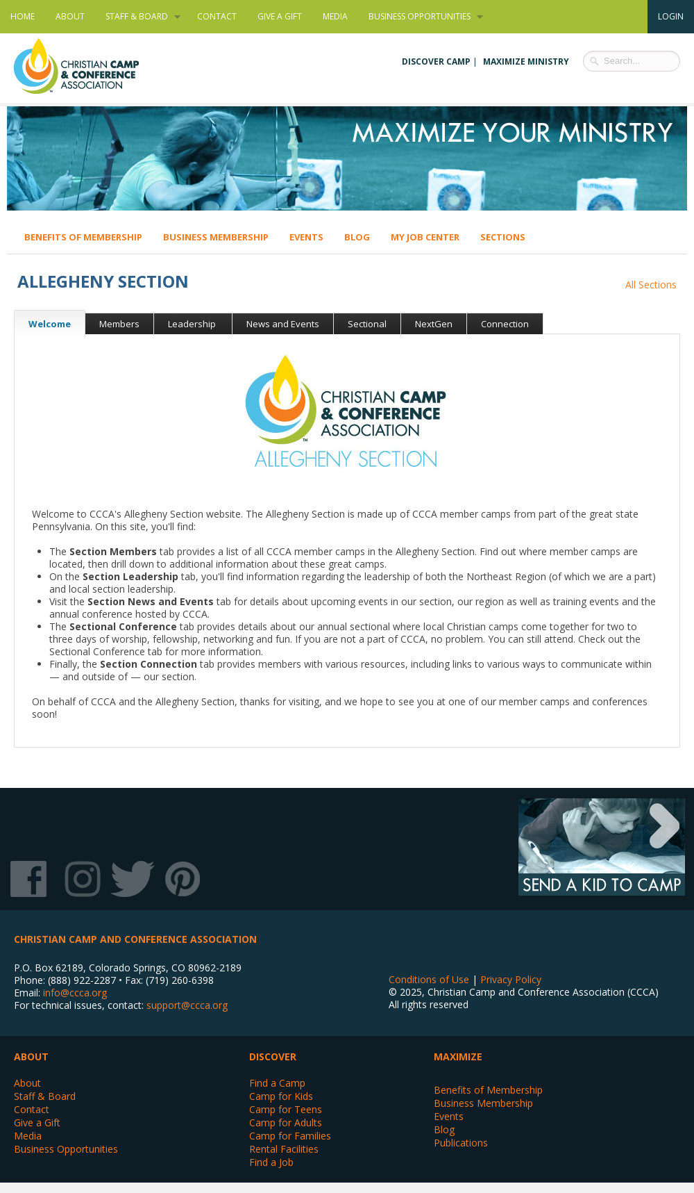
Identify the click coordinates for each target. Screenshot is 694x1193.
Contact (217, 16)
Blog (357, 237)
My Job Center (425, 237)
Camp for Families (290, 1135)
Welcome (42, 323)
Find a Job (271, 1162)
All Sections (651, 284)
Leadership (193, 324)
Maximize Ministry (526, 61)
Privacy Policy (510, 979)
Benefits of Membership (83, 237)
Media (335, 16)
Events (306, 237)
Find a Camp (277, 1082)
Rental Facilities (284, 1148)
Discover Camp (436, 61)
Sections (502, 237)
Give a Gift (279, 16)
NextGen (433, 324)
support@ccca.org (187, 1005)
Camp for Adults (285, 1122)
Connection (505, 324)
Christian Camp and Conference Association (90, 66)
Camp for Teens (285, 1109)
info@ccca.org (75, 992)
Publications (461, 1142)
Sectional (367, 324)
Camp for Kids (281, 1096)
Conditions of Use (429, 979)
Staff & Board (137, 16)
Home (22, 16)
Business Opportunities (420, 16)
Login (671, 16)
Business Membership (216, 237)
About (70, 16)
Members (119, 324)
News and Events (282, 324)
